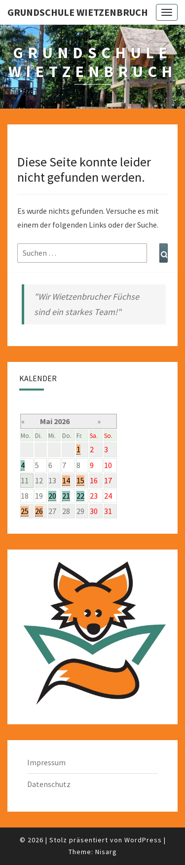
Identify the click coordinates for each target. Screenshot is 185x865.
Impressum (46, 762)
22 (80, 496)
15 (80, 480)
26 (39, 511)
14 (66, 480)
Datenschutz (49, 784)
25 (25, 511)
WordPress (143, 839)
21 (66, 496)
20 (52, 496)
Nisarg (106, 851)
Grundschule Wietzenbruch (77, 12)
